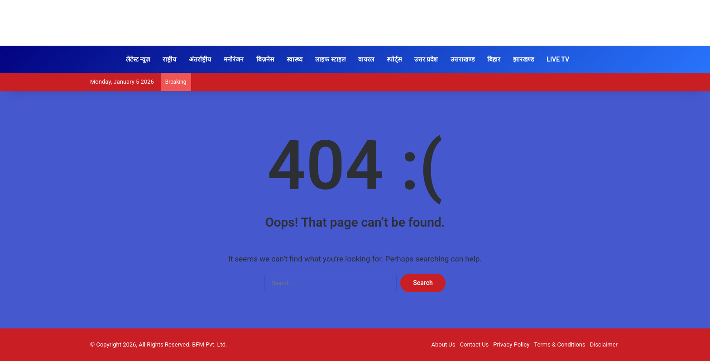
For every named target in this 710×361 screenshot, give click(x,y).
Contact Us (474, 344)
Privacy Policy (511, 344)
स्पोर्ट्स (394, 59)
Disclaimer (604, 344)
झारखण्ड (523, 59)
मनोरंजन (234, 59)
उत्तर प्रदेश (426, 59)
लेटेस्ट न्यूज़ (138, 59)
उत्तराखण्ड (463, 59)
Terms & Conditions (559, 344)
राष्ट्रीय (169, 59)
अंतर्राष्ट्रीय (200, 59)
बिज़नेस (265, 59)
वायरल (366, 59)
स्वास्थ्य (294, 59)
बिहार (493, 59)
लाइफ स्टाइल (330, 59)
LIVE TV (558, 59)
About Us (444, 344)
